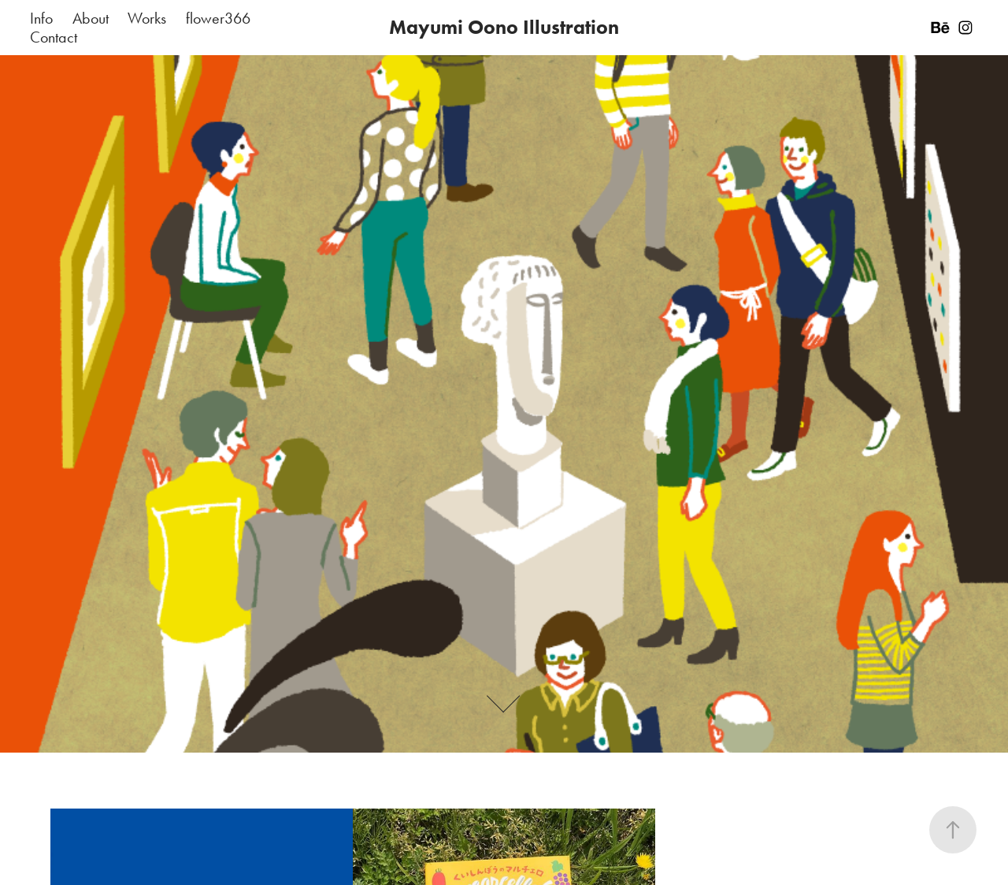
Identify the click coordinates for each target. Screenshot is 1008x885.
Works (147, 18)
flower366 (218, 18)
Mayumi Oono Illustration (504, 27)
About (90, 18)
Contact (53, 37)
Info (41, 18)
